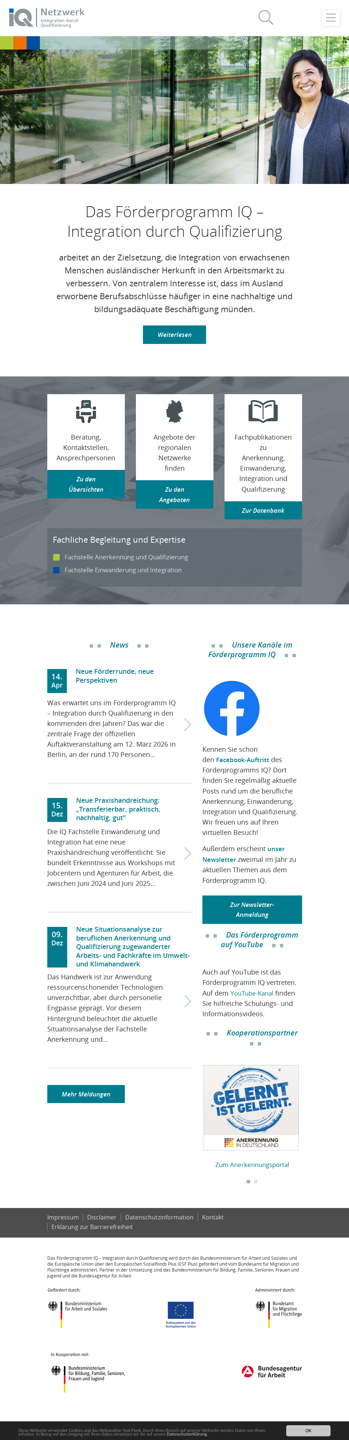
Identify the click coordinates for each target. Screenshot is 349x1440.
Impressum (63, 1229)
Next (307, 1119)
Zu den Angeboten (174, 495)
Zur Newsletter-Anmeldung (252, 910)
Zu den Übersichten (86, 485)
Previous (197, 1119)
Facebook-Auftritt (244, 760)
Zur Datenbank (263, 511)
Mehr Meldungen (87, 1095)
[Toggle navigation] (331, 18)
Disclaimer (102, 1229)
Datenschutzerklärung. (219, 1434)
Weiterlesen (174, 335)
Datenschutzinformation (160, 1229)
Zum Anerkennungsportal (252, 1165)
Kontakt (214, 1229)
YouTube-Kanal (253, 994)
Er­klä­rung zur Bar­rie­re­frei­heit (92, 1238)
